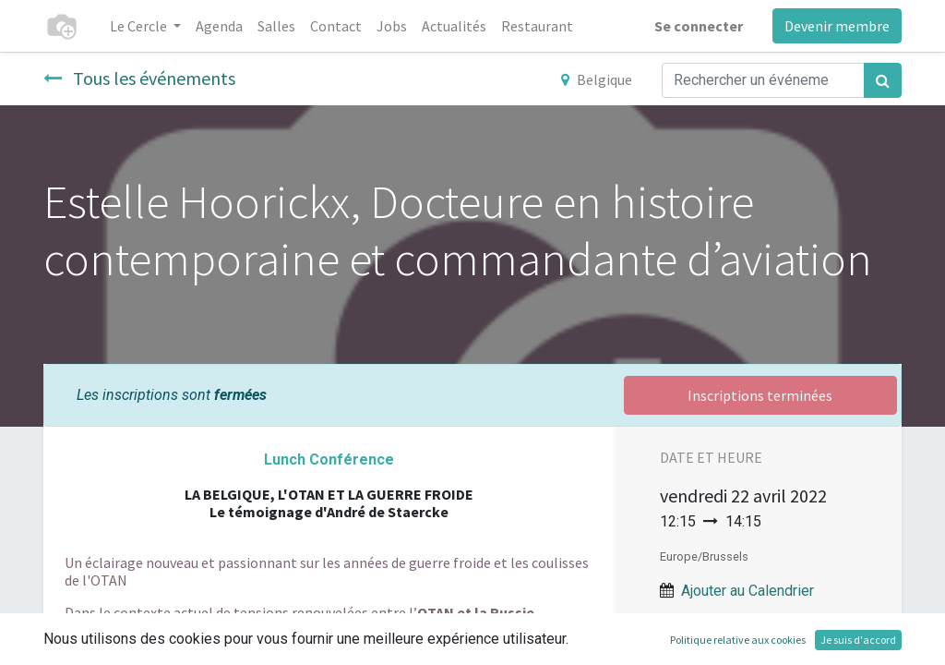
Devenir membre (837, 26)
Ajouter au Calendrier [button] (747, 590)
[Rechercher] (883, 80)
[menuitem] (219, 25)
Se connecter (698, 26)
